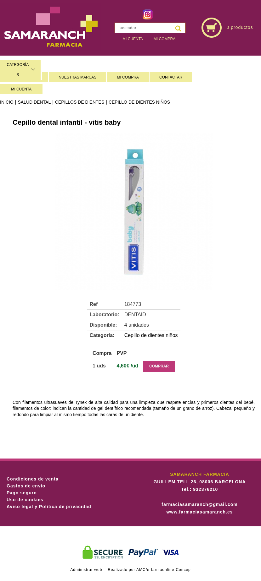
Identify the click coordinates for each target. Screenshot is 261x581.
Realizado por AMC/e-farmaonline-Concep (149, 569)
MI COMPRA (128, 77)
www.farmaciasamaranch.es (199, 511)
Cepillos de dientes (79, 102)
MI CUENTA (21, 89)
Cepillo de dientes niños (139, 102)
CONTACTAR (170, 77)
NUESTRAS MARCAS (77, 77)
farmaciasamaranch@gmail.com (199, 504)
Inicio (7, 102)
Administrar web (86, 569)
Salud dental (34, 102)
